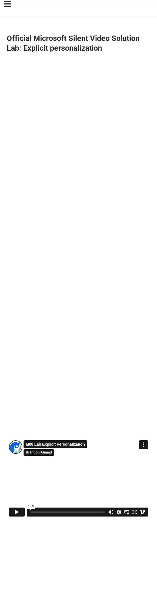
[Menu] (7, 4)
